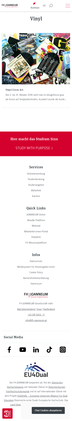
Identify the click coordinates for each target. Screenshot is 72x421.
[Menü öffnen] (67, 5)
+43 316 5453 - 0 (36, 314)
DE (44, 5)
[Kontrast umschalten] (35, 5)
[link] (36, 173)
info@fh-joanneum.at (36, 320)
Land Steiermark (18, 404)
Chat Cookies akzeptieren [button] (48, 410)
